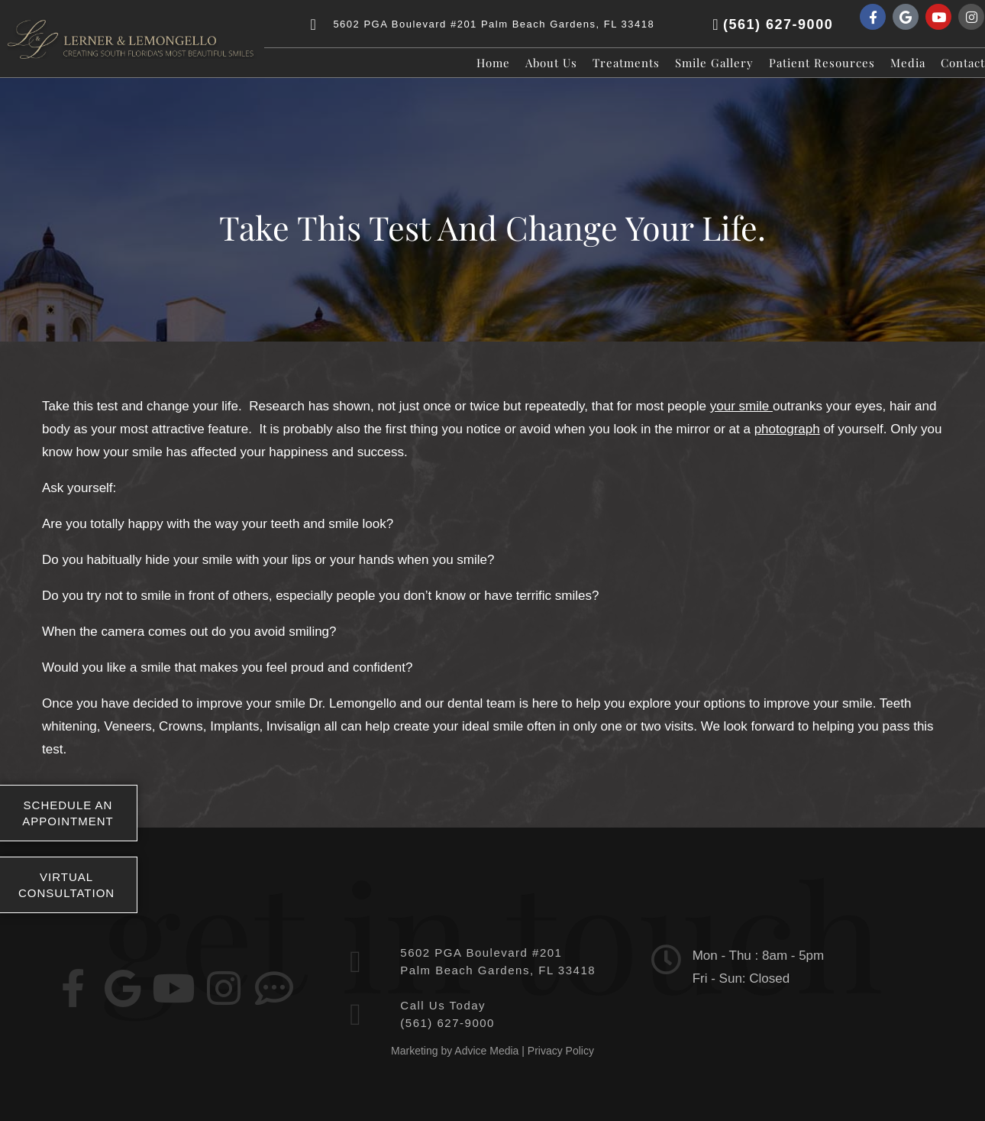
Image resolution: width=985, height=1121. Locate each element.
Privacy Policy (561, 1051)
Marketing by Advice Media (454, 1051)
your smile (741, 406)
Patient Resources (822, 62)
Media (907, 62)
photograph (787, 429)
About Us (551, 62)
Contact (963, 62)
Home (493, 62)
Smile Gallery (714, 62)
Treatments (626, 62)
